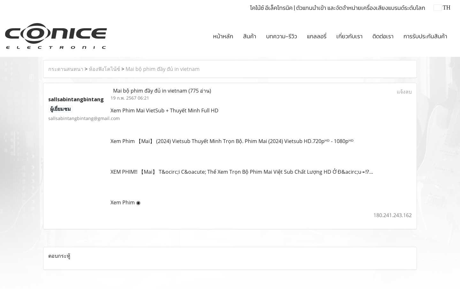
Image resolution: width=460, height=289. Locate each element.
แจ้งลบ (404, 91)
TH (442, 7)
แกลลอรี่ (316, 36)
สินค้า (249, 36)
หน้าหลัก (223, 36)
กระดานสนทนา (65, 68)
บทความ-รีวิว (281, 36)
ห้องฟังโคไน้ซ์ (104, 68)
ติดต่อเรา (383, 36)
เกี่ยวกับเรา (349, 36)
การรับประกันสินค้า (425, 36)
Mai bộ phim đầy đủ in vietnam (163, 68)
